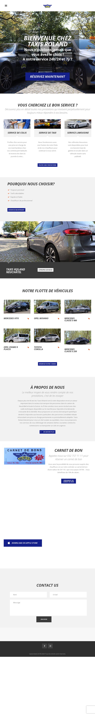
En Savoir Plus (48, 432)
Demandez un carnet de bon (68, 481)
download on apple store (25, 543)
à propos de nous (45, 270)
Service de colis (17, 132)
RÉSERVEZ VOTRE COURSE (47, 364)
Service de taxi (47, 132)
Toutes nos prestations (47, 165)
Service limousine (78, 132)
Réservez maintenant (47, 76)
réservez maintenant (16, 210)
